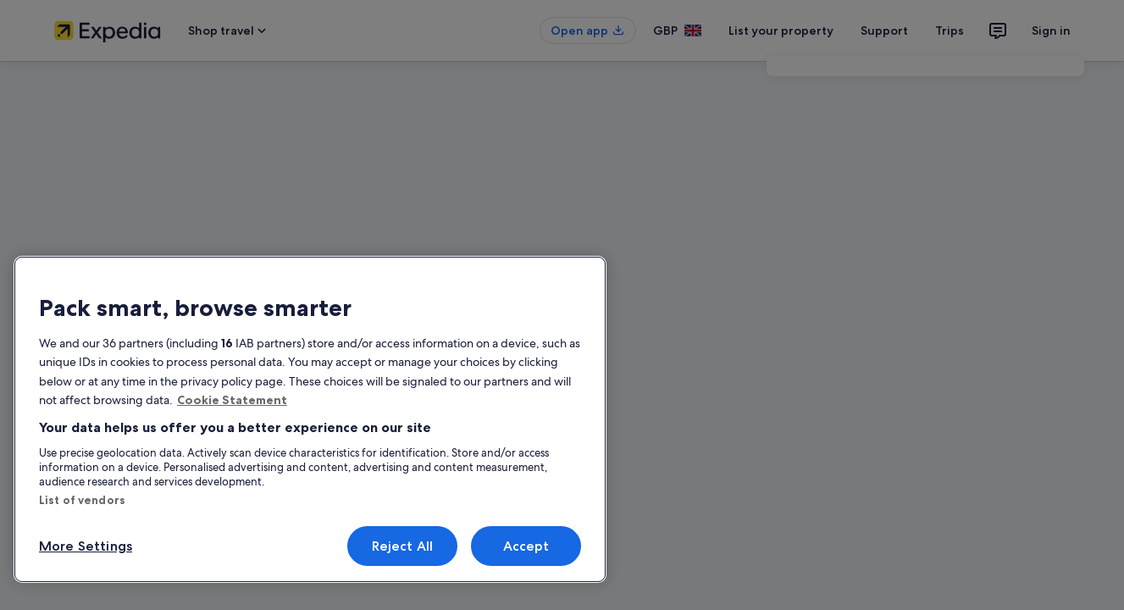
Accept (526, 546)
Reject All (403, 546)
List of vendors (82, 500)
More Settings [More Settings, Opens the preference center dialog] (85, 546)
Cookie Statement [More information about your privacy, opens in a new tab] (232, 400)
